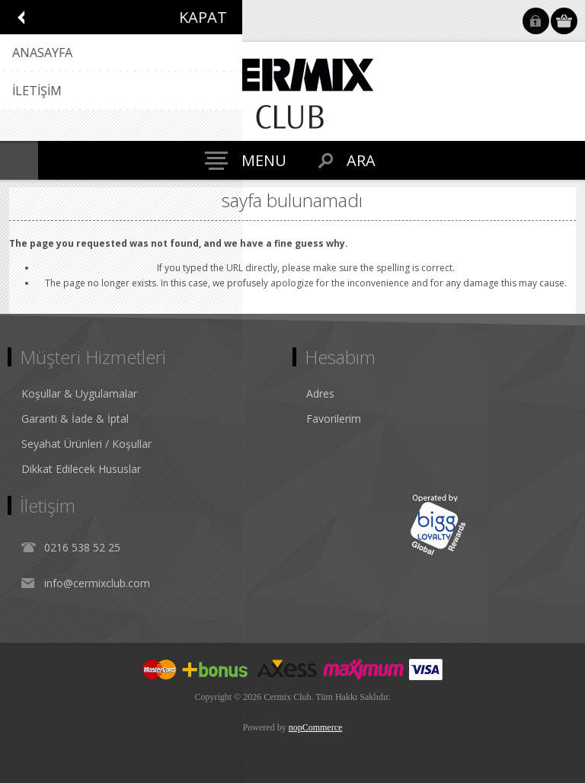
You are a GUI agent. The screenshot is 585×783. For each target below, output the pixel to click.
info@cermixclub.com (97, 583)
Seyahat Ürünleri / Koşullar (86, 443)
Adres (320, 393)
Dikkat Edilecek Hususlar (81, 469)
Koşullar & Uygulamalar (79, 393)
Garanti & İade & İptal (75, 418)
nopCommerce (316, 727)
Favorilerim (333, 418)
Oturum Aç (536, 21)
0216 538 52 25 (82, 547)
